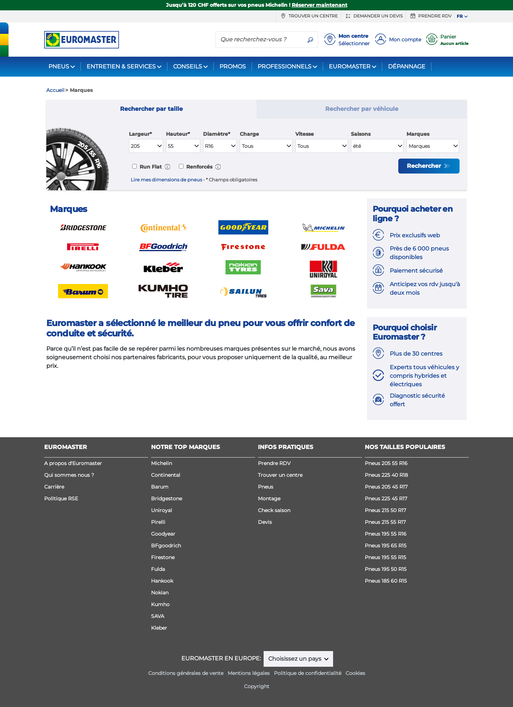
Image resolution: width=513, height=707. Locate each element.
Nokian (160, 592)
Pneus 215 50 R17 (385, 510)
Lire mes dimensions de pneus (166, 179)
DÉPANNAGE (406, 66)
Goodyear (163, 534)
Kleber (159, 628)
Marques (417, 134)
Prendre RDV (430, 16)
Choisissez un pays (295, 658)
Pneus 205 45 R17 (386, 487)
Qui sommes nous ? (69, 475)
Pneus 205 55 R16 (386, 463)
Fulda (158, 569)
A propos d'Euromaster (73, 463)
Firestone (163, 557)
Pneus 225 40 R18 (386, 475)
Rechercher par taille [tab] (151, 108)
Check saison (274, 510)
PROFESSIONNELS (284, 66)
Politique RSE (61, 498)
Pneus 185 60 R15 (386, 581)
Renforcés (198, 167)
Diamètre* (216, 134)
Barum (160, 487)
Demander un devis (373, 16)
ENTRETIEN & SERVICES (121, 66)
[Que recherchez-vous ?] (259, 39)
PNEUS (58, 66)
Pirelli (158, 522)
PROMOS (232, 66)
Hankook (162, 581)
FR (460, 16)
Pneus (265, 487)
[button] (167, 166)
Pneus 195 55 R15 (385, 557)
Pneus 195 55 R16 (385, 534)
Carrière (54, 487)
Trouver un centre (308, 16)
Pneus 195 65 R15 (385, 545)
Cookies (355, 673)
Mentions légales (249, 673)
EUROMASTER (349, 66)
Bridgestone (166, 498)
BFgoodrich (166, 545)
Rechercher (425, 165)
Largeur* (140, 134)
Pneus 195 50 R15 (385, 569)
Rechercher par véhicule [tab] (361, 108)
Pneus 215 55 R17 (385, 522)
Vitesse (304, 134)
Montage (269, 498)
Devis (265, 522)
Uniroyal (161, 510)
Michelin (161, 463)
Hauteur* (178, 134)
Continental (165, 475)
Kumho (160, 604)
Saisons (360, 134)
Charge (249, 134)
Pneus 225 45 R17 (386, 498)
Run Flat (150, 167)
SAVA (157, 616)
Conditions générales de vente (185, 673)
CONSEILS (187, 66)
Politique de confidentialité (307, 673)
